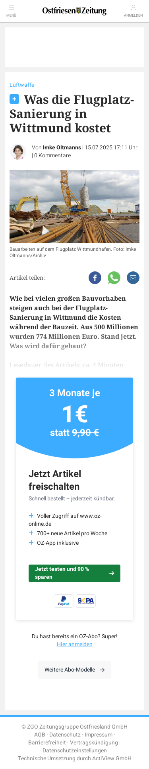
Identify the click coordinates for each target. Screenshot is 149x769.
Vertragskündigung (94, 742)
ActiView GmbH (112, 758)
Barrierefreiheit (47, 742)
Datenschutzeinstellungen (75, 750)
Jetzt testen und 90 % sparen (74, 573)
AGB (39, 735)
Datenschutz (65, 735)
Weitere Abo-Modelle (74, 670)
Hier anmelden (75, 644)
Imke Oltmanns (62, 147)
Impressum (98, 735)
